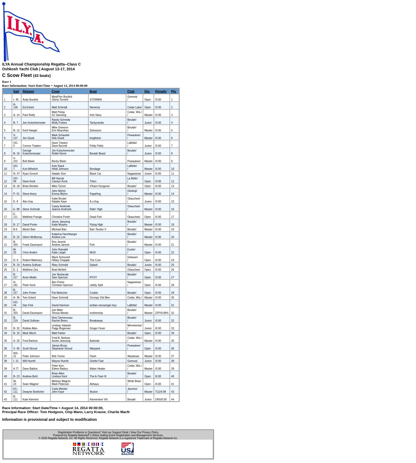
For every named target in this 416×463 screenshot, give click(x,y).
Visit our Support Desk (115, 432)
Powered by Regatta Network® (71, 435)
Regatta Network (58, 438)
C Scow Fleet (17, 75)
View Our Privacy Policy (145, 432)
